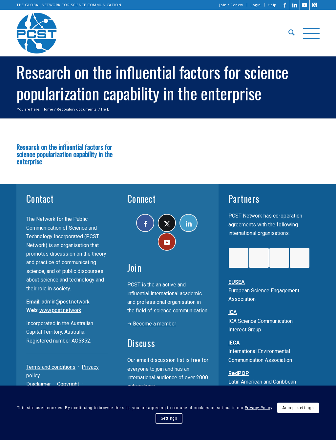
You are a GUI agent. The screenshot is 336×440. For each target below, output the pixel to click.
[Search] (291, 33)
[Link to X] (315, 5)
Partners (244, 198)
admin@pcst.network (66, 302)
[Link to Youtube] (304, 5)
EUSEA (236, 282)
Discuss (141, 343)
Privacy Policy (258, 408)
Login (255, 4)
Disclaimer (38, 384)
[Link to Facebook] (285, 5)
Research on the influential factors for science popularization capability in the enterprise (64, 154)
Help (272, 4)
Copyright (68, 384)
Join (134, 267)
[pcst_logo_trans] (36, 33)
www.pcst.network (60, 310)
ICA (232, 312)
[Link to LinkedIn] (295, 5)
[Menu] (309, 33)
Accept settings (298, 408)
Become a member (154, 324)
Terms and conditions (50, 367)
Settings (169, 418)
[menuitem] (231, 5)
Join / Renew (231, 4)
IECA (234, 343)
